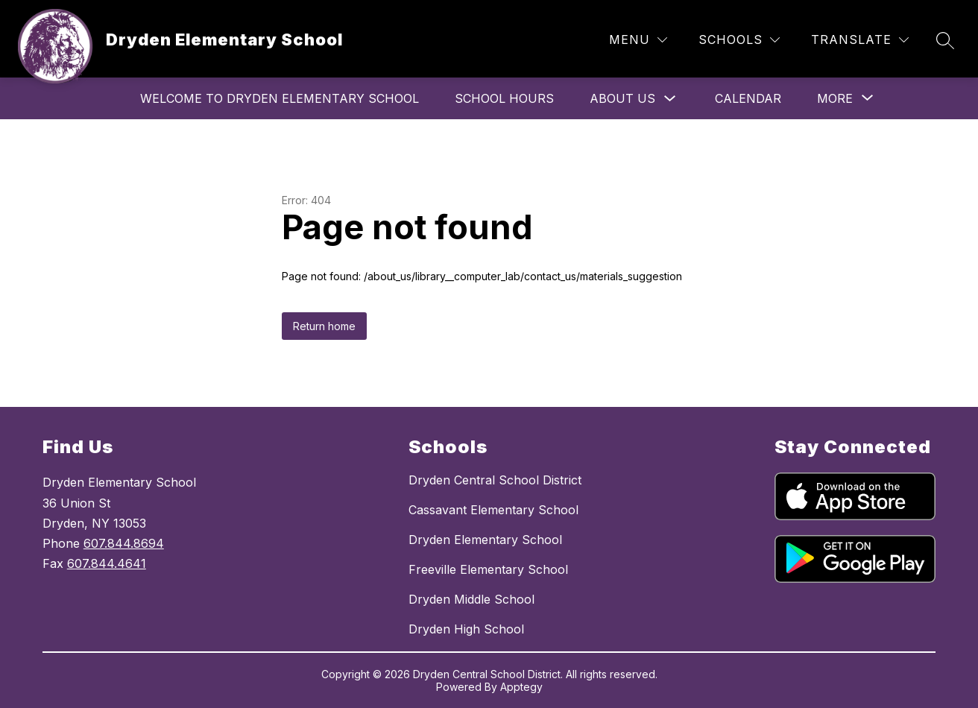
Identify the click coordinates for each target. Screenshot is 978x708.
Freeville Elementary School (488, 569)
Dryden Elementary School (485, 539)
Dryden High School (466, 629)
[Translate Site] (859, 40)
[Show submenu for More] (835, 98)
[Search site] (945, 40)
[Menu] (638, 40)
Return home (324, 326)
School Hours (504, 98)
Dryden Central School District (494, 479)
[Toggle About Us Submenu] (670, 99)
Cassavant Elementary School (493, 509)
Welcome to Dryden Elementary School (279, 98)
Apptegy (521, 686)
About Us (622, 98)
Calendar (748, 98)
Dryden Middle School (471, 599)
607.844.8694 (123, 543)
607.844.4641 (106, 563)
